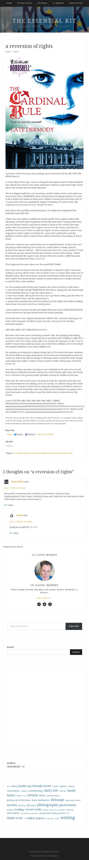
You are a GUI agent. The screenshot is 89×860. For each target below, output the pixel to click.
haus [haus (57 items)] (34, 800)
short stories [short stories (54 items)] (13, 813)
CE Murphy (58, 3)
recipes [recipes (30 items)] (45, 810)
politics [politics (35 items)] (10, 810)
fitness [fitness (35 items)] (19, 796)
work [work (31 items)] (57, 818)
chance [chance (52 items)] (63, 786)
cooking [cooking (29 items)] (23, 791)
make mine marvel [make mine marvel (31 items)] (72, 800)
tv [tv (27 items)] (24, 818)
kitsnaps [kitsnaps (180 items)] (57, 800)
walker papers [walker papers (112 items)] (35, 818)
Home (9, 3)
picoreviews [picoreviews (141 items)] (67, 805)
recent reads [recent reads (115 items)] (33, 809)
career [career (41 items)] (55, 786)
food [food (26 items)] (24, 796)
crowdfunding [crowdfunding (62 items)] (35, 790)
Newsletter (76, 3)
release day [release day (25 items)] (53, 810)
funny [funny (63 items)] (42, 795)
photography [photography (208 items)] (47, 805)
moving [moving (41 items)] (21, 805)
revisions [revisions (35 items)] (69, 810)
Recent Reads (24, 3)
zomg (69, 453)
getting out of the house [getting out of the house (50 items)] (19, 800)
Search (10, 647)
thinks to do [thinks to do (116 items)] (14, 818)
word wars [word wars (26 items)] (50, 818)
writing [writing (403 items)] (68, 817)
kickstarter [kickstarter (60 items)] (44, 800)
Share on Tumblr (45, 434)
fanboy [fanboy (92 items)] (11, 795)
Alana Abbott (17, 482)
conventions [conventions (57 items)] (13, 791)
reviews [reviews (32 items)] (61, 810)
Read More (44, 598)
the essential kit (44, 21)
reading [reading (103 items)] (19, 809)
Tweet (9, 434)
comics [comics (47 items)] (71, 786)
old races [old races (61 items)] (31, 805)
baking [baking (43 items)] (14, 786)
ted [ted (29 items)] (68, 813)
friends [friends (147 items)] (33, 795)
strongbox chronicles (48, 453)
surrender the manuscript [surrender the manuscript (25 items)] (29, 813)
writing (62, 453)
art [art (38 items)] (8, 786)
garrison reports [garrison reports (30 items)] (53, 796)
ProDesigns (53, 856)
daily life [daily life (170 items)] (51, 790)
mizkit (19, 515)
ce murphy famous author (25, 453)
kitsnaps (43, 3)
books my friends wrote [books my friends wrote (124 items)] (35, 786)
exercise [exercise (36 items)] (62, 791)
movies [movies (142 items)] (12, 805)
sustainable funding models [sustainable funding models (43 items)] (52, 813)
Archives (11, 763)
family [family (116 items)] (71, 790)
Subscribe (74, 626)
